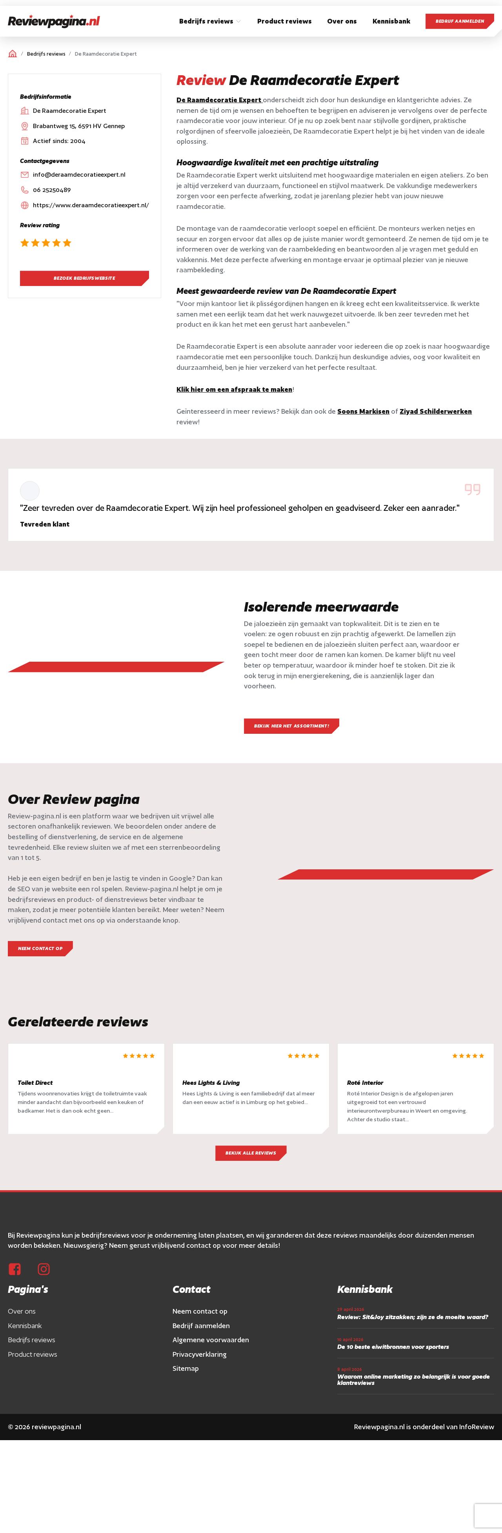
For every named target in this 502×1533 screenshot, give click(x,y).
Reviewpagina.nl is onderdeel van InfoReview (424, 1438)
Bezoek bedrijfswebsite (84, 278)
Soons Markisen (363, 411)
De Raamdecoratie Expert (219, 100)
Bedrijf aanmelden (460, 21)
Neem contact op (200, 1323)
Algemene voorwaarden (211, 1351)
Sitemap (186, 1380)
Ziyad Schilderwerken (436, 411)
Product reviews (32, 1366)
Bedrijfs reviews (46, 54)
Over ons (22, 1323)
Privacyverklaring (200, 1366)
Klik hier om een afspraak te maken (234, 389)
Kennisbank (25, 1337)
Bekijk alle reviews (251, 1164)
